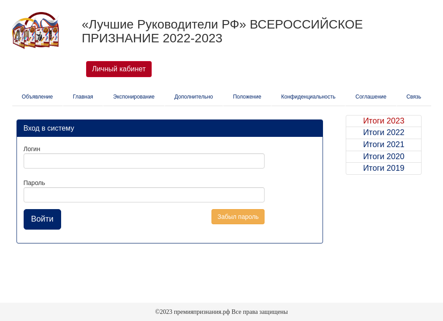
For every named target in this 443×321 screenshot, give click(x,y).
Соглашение (371, 97)
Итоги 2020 (384, 156)
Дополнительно (193, 97)
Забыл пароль (237, 216)
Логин (32, 148)
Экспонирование (134, 97)
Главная (83, 97)
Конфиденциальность (308, 97)
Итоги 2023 (384, 120)
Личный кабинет (118, 69)
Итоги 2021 (384, 144)
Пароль (35, 182)
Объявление (37, 97)
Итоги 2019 (384, 168)
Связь (413, 97)
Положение (247, 97)
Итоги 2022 (384, 132)
